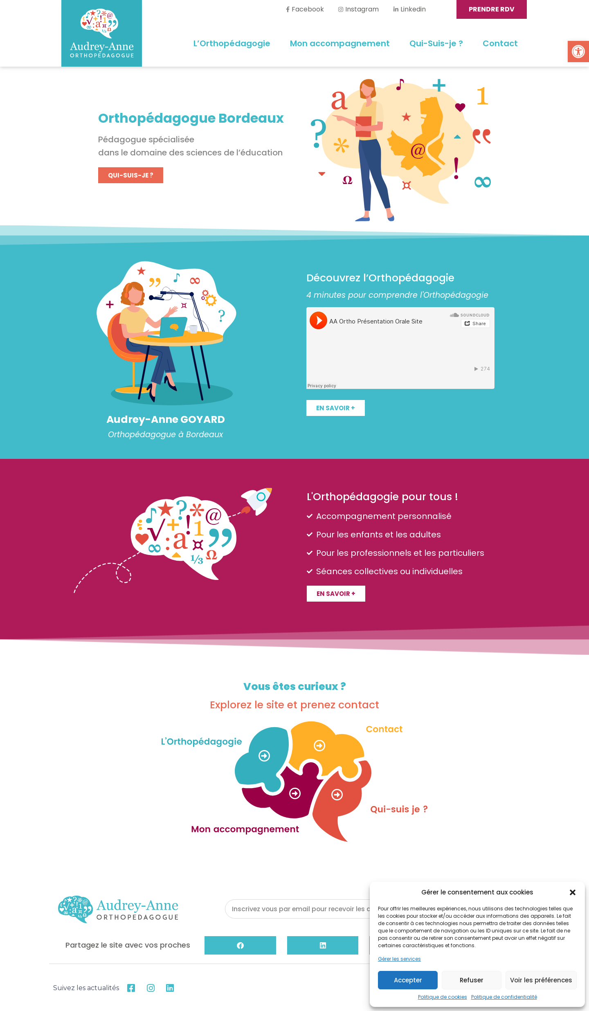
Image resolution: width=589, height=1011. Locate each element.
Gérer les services (399, 958)
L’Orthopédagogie (231, 43)
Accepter (408, 980)
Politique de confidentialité (504, 996)
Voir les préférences (541, 980)
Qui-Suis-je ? (436, 43)
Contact (500, 43)
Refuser (471, 980)
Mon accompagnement (340, 43)
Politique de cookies (442, 996)
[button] (578, 51)
